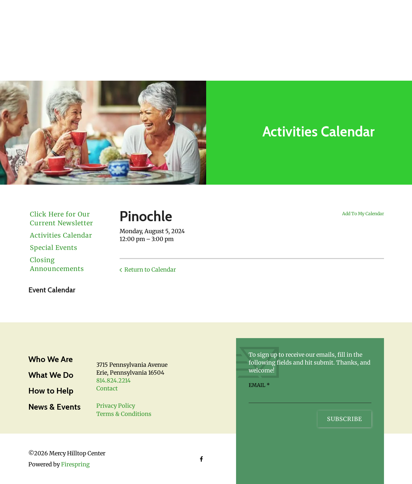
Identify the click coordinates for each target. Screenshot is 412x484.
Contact (107, 388)
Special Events (53, 247)
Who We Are (50, 359)
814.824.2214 (113, 380)
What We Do (50, 375)
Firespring (75, 464)
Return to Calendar (150, 269)
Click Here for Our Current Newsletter (61, 218)
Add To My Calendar (363, 213)
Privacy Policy (115, 405)
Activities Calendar (61, 235)
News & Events (54, 407)
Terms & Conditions (123, 414)
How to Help (50, 391)
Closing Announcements (57, 264)
